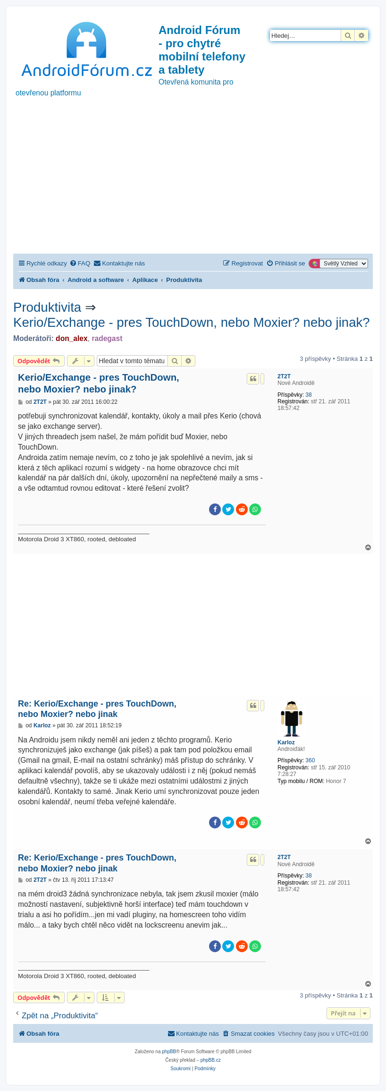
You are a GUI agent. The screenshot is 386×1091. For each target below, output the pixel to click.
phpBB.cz (211, 1060)
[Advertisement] (193, 183)
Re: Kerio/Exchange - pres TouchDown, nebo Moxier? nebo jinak (97, 709)
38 (308, 395)
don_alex (72, 338)
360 (310, 760)
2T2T (284, 376)
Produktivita (47, 307)
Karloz (286, 742)
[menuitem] (79, 263)
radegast (107, 338)
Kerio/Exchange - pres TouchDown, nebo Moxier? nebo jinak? (191, 322)
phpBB (169, 1051)
